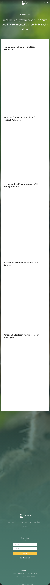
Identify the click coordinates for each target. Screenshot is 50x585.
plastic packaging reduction (26, 378)
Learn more (8, 115)
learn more (8, 182)
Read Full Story (25, 526)
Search (44, 2)
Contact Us (17, 576)
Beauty (14, 573)
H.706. (30, 165)
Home (27, 573)
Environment (21, 573)
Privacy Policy (23, 576)
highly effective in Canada (36, 169)
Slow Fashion (34, 573)
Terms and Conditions (31, 576)
